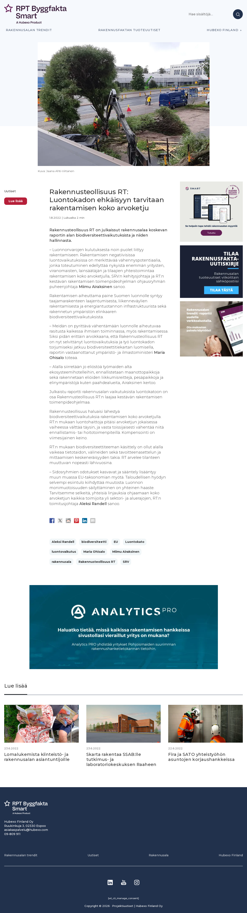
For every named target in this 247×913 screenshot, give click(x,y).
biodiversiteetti (93, 542)
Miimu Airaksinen (125, 552)
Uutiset (10, 191)
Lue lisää (16, 201)
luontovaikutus (64, 552)
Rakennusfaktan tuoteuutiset (129, 30)
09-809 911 (12, 834)
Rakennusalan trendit (29, 30)
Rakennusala (158, 855)
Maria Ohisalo (94, 552)
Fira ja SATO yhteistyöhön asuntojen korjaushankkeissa (201, 757)
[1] (211, 297)
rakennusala (61, 562)
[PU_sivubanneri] (211, 355)
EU (116, 542)
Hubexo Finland (222, 30)
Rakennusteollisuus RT (97, 562)
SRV (126, 562)
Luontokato (134, 542)
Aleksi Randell (63, 542)
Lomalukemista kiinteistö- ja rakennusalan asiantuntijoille (37, 757)
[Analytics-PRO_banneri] (123, 668)
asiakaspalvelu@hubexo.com (26, 830)
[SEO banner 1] (211, 241)
